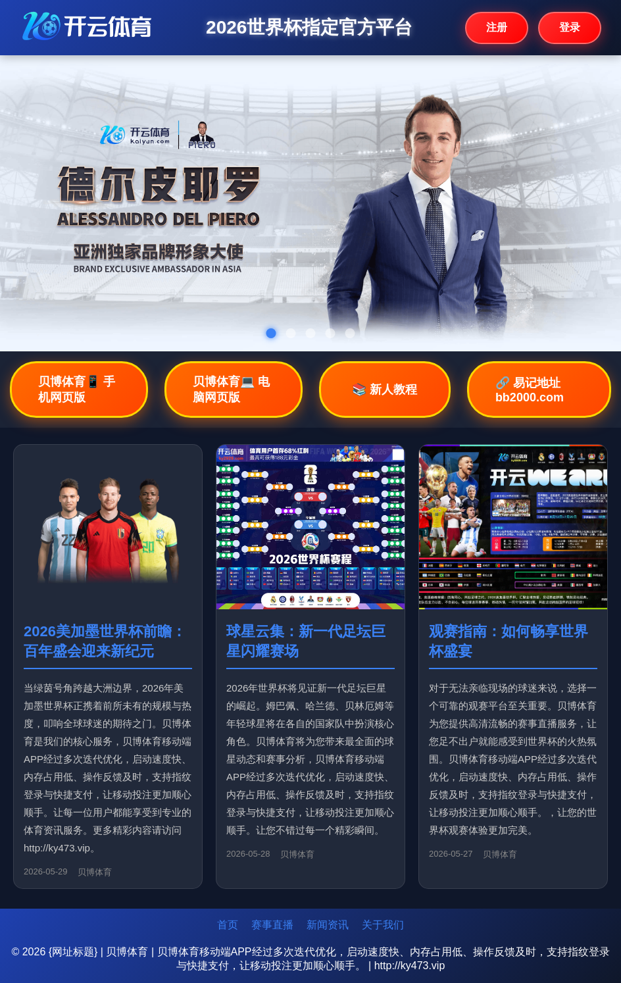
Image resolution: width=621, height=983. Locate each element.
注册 (496, 27)
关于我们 (383, 924)
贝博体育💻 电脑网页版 (231, 389)
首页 (227, 924)
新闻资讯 (328, 924)
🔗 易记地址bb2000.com (529, 390)
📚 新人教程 (384, 389)
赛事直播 (272, 924)
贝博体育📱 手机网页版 (76, 389)
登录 (569, 27)
